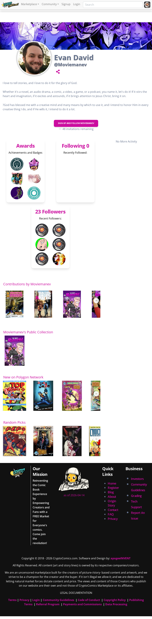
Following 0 (75, 145)
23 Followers (50, 211)
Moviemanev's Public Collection (28, 332)
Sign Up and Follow (76, 123)
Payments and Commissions (82, 604)
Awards (25, 145)
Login (76, 4)
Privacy (112, 519)
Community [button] (49, 4)
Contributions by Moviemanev (27, 284)
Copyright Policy (115, 600)
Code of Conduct (89, 600)
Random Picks (14, 422)
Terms (12, 600)
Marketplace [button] (29, 4)
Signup (66, 4)
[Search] (113, 4)
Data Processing (116, 604)
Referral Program (48, 604)
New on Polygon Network (23, 377)
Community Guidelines (58, 600)
